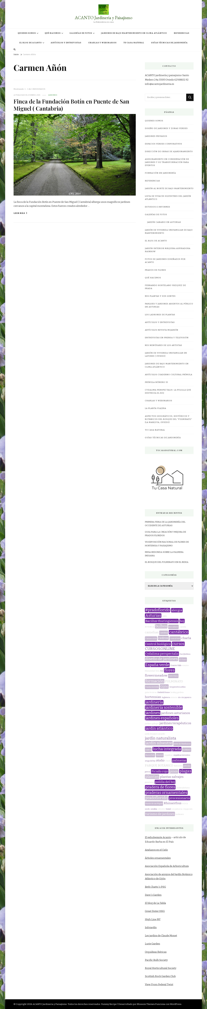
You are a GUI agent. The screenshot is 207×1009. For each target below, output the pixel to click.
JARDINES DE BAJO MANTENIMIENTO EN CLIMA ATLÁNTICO (134, 33)
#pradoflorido (157, 610)
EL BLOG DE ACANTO (30, 43)
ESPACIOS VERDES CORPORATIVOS (163, 144)
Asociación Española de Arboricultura (167, 866)
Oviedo (168, 761)
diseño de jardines (161, 659)
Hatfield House (163, 692)
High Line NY (153, 919)
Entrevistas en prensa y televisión (167, 337)
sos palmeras (177, 809)
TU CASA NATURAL (133, 43)
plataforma (149, 782)
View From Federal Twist (159, 984)
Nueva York (150, 755)
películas (187, 766)
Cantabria (164, 633)
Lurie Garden (152, 943)
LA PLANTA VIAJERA (155, 408)
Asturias (153, 615)
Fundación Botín (152, 687)
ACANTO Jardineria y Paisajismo (103, 17)
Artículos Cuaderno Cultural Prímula (168, 374)
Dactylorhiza (185, 654)
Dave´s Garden (153, 894)
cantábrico (178, 632)
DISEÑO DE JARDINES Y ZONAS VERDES (166, 128)
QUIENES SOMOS (27, 33)
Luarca (148, 750)
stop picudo (187, 809)
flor (161, 671)
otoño (160, 760)
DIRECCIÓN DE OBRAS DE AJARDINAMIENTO (169, 151)
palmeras (179, 760)
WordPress (175, 1004)
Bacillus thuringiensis (161, 621)
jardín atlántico (159, 728)
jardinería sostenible (163, 707)
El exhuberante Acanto (158, 837)
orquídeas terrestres (181, 755)
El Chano (182, 660)
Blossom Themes (146, 1004)
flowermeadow (156, 675)
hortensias (153, 697)
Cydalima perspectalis (162, 654)
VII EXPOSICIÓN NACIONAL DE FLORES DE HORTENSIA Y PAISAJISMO (167, 544)
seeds (147, 809)
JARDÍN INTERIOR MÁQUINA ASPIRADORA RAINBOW (167, 250)
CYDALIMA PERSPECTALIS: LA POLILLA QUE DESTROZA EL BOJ (168, 391)
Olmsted (159, 755)
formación (154, 681)
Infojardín (151, 927)
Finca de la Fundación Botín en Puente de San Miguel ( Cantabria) (71, 104)
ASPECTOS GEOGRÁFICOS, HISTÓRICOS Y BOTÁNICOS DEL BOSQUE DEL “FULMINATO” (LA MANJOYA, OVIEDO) (168, 419)
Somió (168, 809)
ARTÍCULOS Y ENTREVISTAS (66, 43)
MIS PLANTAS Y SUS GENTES (160, 296)
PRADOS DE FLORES (155, 270)
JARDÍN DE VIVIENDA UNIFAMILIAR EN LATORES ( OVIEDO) (166, 354)
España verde (157, 665)
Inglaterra (166, 697)
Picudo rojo (159, 771)
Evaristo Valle (175, 665)
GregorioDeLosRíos (177, 687)
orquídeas (168, 755)
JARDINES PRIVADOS (156, 136)
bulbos (161, 626)
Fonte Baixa (173, 676)
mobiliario (187, 750)
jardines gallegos (152, 724)
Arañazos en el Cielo (156, 849)
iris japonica (186, 697)
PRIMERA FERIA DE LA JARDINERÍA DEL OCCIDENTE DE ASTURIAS (165, 524)
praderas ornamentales (166, 792)
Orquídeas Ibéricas (156, 951)
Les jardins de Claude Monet (161, 935)
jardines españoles (162, 718)
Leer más (20, 213)
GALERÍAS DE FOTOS (80, 33)
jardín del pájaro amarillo (155, 734)
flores (169, 670)
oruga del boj (150, 761)
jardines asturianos (175, 713)
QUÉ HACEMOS (53, 33)
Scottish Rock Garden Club (160, 976)
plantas (152, 776)
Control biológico (158, 644)
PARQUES (178, 766)
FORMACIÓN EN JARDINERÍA (160, 173)
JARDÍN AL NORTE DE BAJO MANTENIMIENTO (169, 188)
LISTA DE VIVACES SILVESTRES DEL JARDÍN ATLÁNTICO (168, 197)
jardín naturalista (160, 738)
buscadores (173, 627)
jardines (52, 95)
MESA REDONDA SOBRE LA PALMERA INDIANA (164, 554)
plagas (185, 771)
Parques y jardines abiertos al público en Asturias (169, 305)
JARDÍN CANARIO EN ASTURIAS (164, 222)
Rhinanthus (172, 803)
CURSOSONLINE (160, 649)
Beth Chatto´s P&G (155, 886)
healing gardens (177, 692)
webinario (180, 814)
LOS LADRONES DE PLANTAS (160, 315)
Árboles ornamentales (158, 858)
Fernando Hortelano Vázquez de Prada (165, 287)
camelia (182, 627)
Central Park (175, 638)
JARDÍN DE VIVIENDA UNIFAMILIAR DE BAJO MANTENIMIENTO (169, 231)
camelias (151, 632)
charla (186, 638)
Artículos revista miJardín (161, 330)
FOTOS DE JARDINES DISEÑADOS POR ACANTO (165, 260)
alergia (176, 610)
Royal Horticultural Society (160, 968)
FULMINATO (174, 681)
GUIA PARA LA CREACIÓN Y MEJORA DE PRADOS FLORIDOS (165, 534)
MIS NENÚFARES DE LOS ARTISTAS (163, 345)
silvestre (161, 809)
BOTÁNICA (149, 627)
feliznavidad (150, 671)
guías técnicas (151, 692)
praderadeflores (183, 788)
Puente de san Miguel (154, 804)
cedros (163, 638)
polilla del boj (165, 782)
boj (182, 621)
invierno (174, 697)
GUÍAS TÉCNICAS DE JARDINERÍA (169, 43)
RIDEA (185, 804)
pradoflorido (156, 798)
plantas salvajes (172, 777)
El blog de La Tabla (155, 903)
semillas (153, 809)
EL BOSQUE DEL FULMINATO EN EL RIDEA (166, 562)
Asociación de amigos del (160, 874)
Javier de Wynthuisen (182, 744)
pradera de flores (160, 787)
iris (179, 697)
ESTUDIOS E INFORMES (157, 207)
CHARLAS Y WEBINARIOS (102, 43)
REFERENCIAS (181, 33)
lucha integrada (167, 749)
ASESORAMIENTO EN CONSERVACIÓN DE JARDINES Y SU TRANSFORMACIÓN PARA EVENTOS (167, 162)
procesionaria (179, 798)
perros (147, 772)
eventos (185, 665)
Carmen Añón (151, 638)
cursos (178, 644)
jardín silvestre (158, 743)
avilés (164, 616)
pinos (174, 771)
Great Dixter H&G (155, 911)
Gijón (164, 686)
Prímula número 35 (156, 382)
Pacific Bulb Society (156, 960)
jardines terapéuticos (175, 723)
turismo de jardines (160, 814)
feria (157, 671)
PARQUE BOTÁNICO (159, 765)
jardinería (154, 702)
